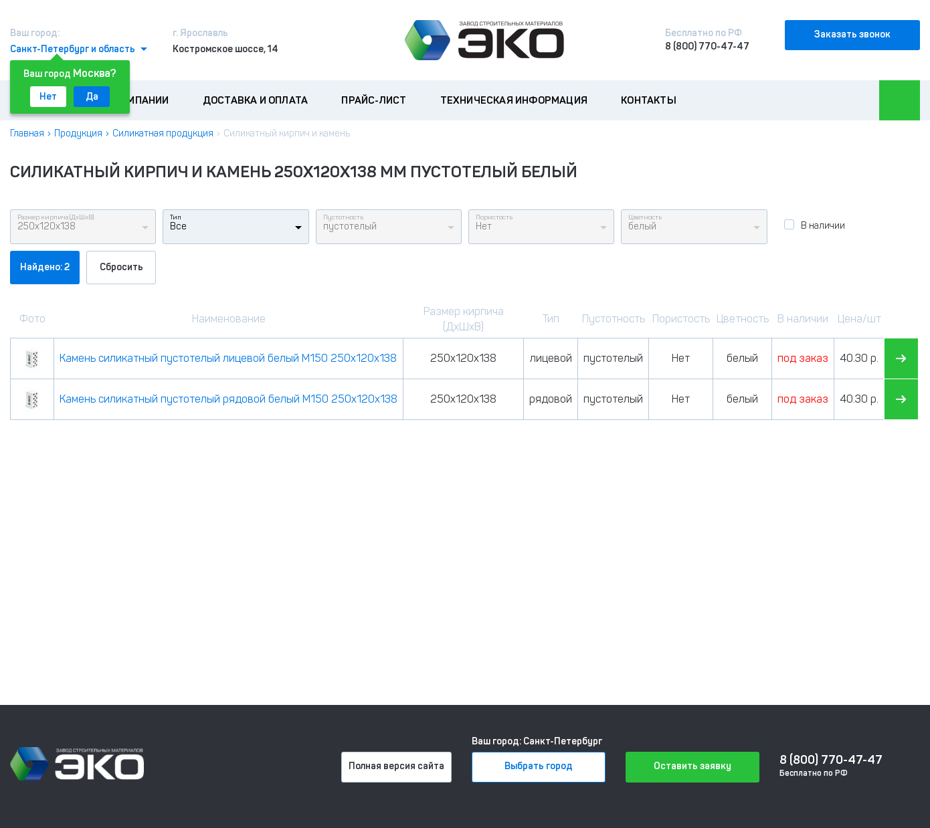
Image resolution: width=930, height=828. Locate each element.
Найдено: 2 (45, 267)
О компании (137, 100)
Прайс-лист (373, 100)
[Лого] (484, 40)
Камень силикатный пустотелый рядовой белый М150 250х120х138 (228, 399)
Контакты (648, 100)
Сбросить (121, 267)
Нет (48, 96)
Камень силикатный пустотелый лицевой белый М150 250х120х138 (228, 358)
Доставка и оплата (255, 100)
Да (92, 96)
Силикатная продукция (162, 133)
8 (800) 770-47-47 (707, 46)
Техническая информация (513, 100)
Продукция (78, 133)
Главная (27, 133)
